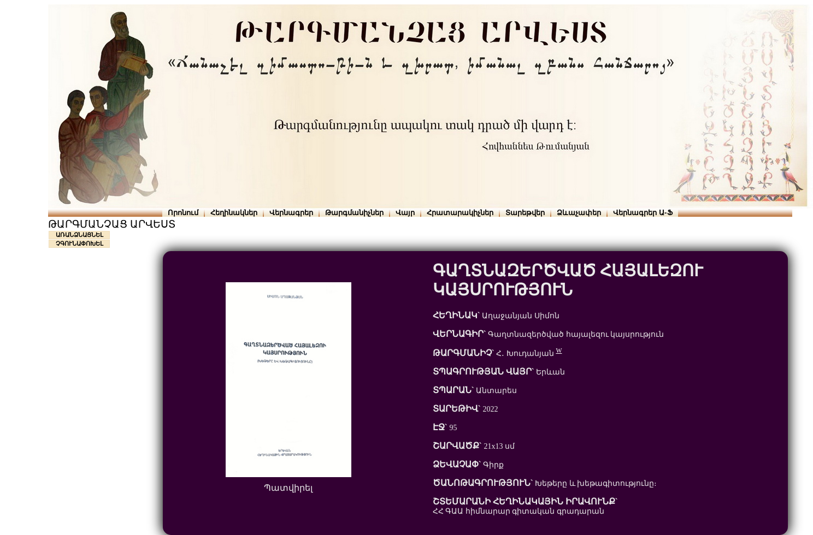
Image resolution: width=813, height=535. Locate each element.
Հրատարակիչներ (460, 213)
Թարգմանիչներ (354, 213)
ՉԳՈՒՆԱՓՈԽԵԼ (79, 243)
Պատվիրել (288, 487)
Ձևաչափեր (579, 213)
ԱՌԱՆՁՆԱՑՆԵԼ (79, 234)
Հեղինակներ (233, 213)
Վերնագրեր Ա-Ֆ (642, 213)
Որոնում (183, 213)
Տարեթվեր (525, 213)
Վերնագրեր (291, 213)
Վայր (405, 213)
